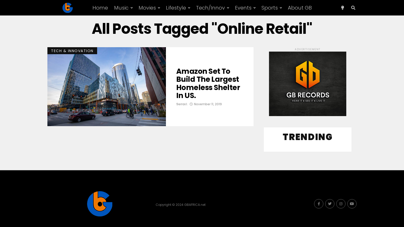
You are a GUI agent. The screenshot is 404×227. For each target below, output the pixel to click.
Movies (147, 7)
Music (121, 7)
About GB (300, 7)
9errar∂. (182, 104)
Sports (270, 7)
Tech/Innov (210, 7)
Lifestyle (176, 7)
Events (243, 7)
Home (100, 7)
